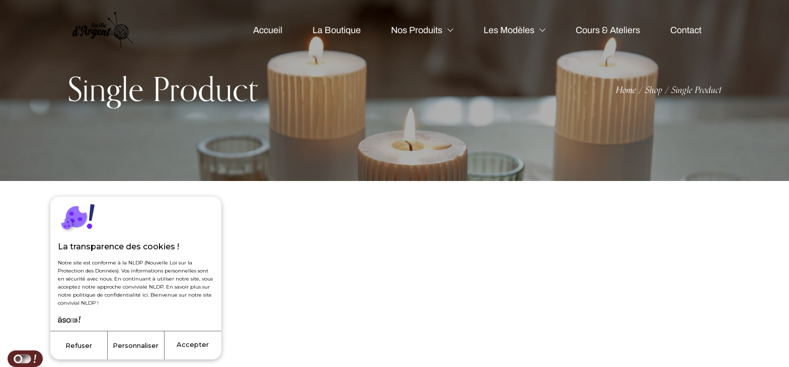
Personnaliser (136, 345)
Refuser (78, 345)
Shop (653, 90)
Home (626, 90)
